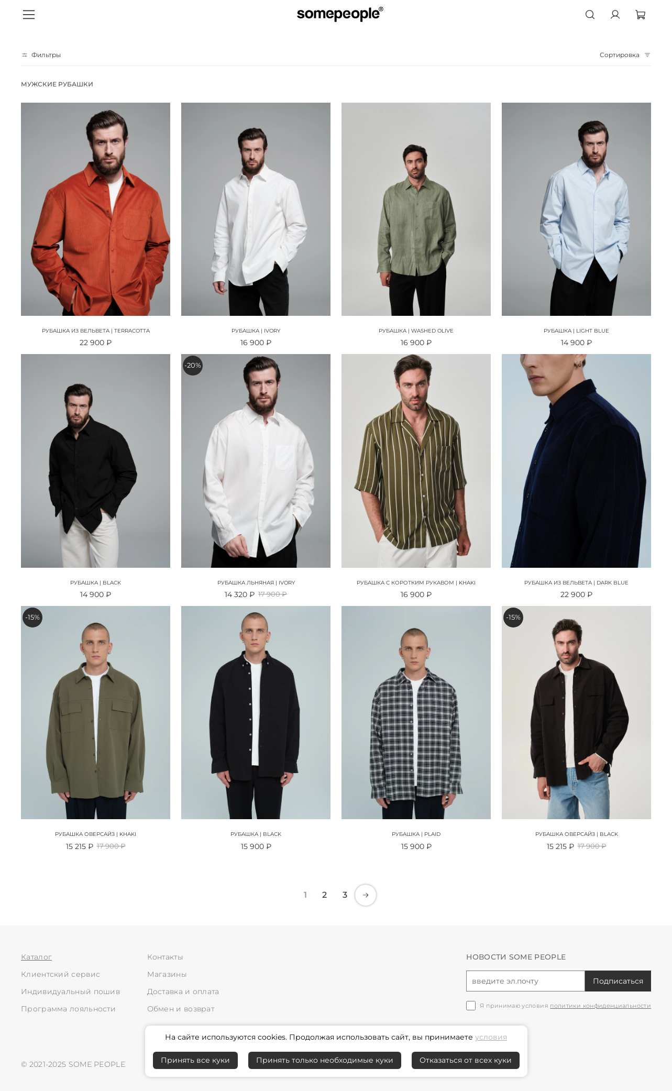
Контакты (165, 957)
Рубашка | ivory (256, 330)
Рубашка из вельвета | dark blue (576, 582)
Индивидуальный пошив (70, 991)
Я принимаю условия (565, 1005)
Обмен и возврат (181, 1008)
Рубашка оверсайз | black (576, 834)
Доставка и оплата (183, 991)
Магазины (167, 974)
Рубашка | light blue (576, 330)
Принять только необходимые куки (324, 1060)
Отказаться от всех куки (466, 1060)
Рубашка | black (95, 582)
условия (491, 1037)
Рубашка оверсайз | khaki (95, 834)
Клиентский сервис (60, 974)
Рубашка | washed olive (416, 330)
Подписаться (618, 981)
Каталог (36, 957)
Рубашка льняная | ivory (256, 582)
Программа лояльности (68, 1008)
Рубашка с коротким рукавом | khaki (416, 582)
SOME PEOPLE (97, 1064)
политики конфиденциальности (600, 1005)
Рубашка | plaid (416, 834)
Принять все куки (195, 1060)
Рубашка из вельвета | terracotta (96, 330)
